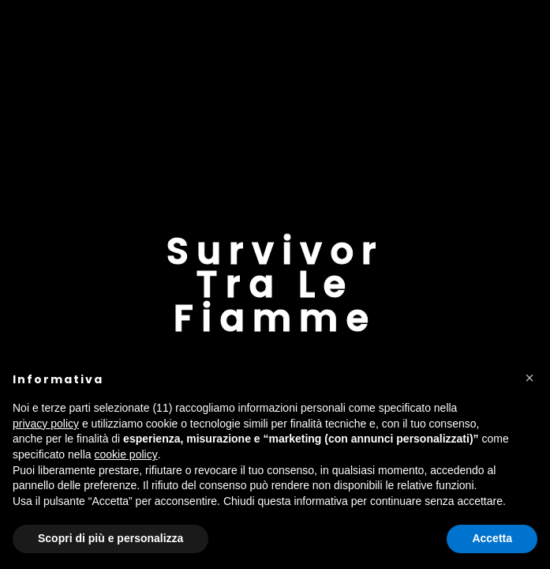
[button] (529, 377)
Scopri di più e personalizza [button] (110, 538)
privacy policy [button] (46, 423)
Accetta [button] (492, 538)
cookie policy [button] (126, 454)
